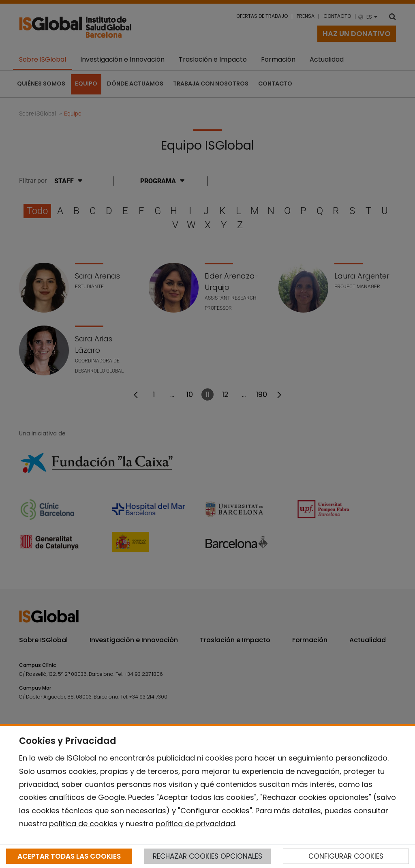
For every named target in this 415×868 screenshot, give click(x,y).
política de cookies (83, 824)
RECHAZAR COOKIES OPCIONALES (207, 856)
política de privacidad (195, 824)
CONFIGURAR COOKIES (345, 856)
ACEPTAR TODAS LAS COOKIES (69, 856)
